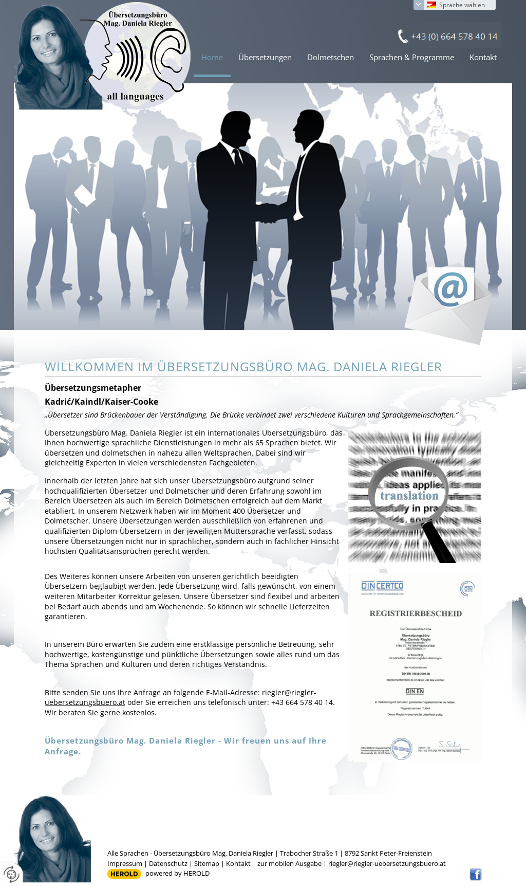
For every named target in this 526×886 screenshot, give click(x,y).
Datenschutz (168, 863)
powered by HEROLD (177, 873)
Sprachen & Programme (411, 57)
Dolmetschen (330, 57)
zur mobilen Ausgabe (289, 863)
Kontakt (483, 57)
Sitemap (206, 863)
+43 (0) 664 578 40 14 (447, 35)
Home (212, 57)
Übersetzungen (265, 57)
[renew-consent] (11, 874)
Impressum (124, 863)
